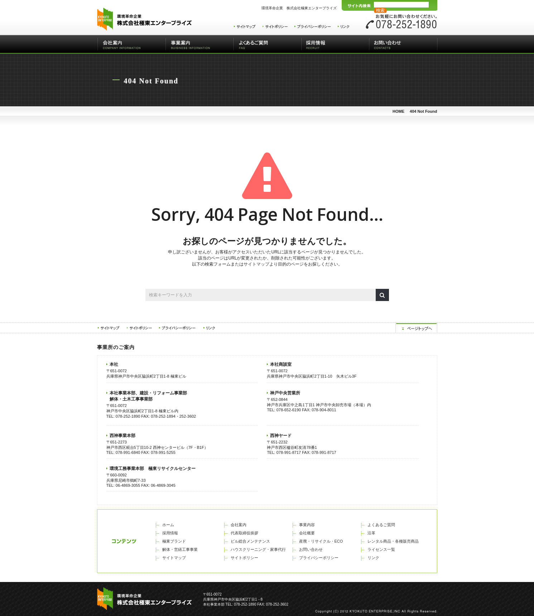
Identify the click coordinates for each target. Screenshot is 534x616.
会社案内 (131, 44)
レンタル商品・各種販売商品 (393, 541)
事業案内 (199, 44)
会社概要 (307, 533)
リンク (373, 558)
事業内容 (307, 525)
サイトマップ (256, 264)
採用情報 (335, 44)
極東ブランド (174, 541)
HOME (398, 111)
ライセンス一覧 (381, 549)
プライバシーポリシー (318, 558)
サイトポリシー (244, 558)
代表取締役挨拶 (244, 533)
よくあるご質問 (267, 44)
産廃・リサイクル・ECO (321, 541)
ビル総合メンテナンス (250, 541)
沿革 (371, 533)
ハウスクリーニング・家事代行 (258, 549)
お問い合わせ (403, 44)
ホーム (168, 525)
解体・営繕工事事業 (180, 549)
